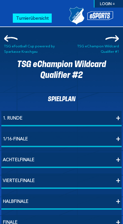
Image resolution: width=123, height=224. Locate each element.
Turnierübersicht (32, 18)
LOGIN (106, 3)
